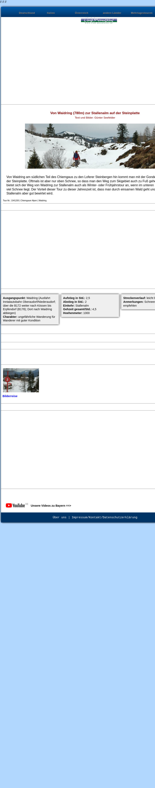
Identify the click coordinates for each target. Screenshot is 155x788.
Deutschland (27, 13)
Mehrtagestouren (142, 13)
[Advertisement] (38, 61)
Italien (51, 13)
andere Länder (112, 13)
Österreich (81, 13)
